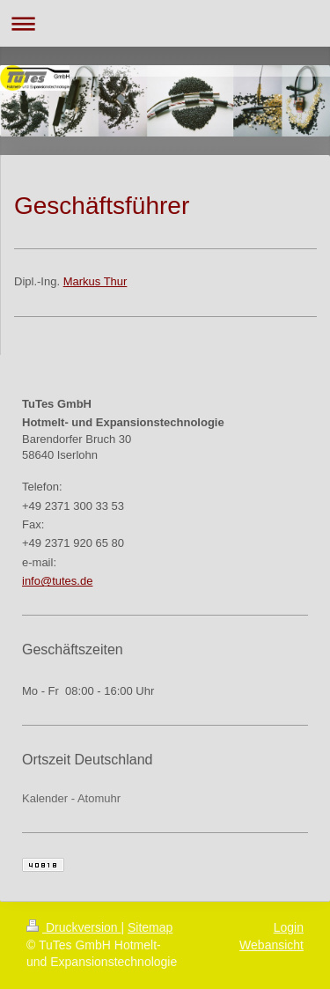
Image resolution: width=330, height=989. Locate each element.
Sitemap (150, 927)
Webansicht (271, 945)
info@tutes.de (57, 580)
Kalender (45, 798)
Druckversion (73, 927)
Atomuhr (99, 798)
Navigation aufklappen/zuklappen (165, 23)
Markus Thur (95, 281)
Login (289, 927)
